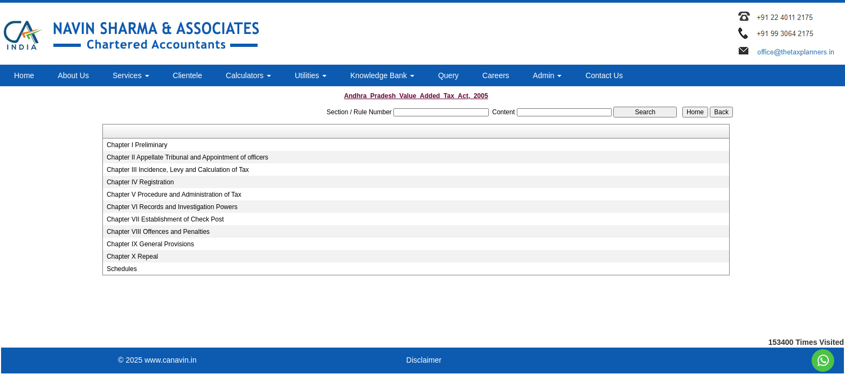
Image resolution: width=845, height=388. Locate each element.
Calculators (248, 75)
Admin (547, 75)
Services (131, 75)
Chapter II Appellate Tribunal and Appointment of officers (187, 157)
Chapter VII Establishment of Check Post (165, 219)
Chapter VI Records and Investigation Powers (172, 207)
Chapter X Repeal (132, 256)
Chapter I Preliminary (137, 145)
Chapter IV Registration (140, 182)
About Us (73, 75)
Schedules (122, 269)
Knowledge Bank (382, 75)
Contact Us (603, 75)
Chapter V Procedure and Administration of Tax (174, 194)
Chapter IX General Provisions (150, 244)
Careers (495, 75)
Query (448, 75)
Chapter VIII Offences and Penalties (158, 231)
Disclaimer (423, 360)
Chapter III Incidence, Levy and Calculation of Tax (178, 170)
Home (24, 75)
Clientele (187, 75)
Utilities (311, 75)
